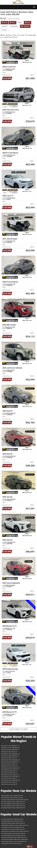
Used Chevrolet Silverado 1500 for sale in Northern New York (14, 840)
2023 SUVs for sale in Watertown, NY (10, 762)
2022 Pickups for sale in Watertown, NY (10, 776)
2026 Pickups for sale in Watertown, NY (10, 747)
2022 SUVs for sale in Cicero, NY (9, 772)
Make (20, 22)
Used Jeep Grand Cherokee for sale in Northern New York (15, 831)
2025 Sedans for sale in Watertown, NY (10, 753)
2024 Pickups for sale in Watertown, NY (10, 759)
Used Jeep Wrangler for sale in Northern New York (13, 835)
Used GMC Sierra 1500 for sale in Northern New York (13, 837)
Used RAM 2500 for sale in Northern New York (12, 821)
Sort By (4, 30)
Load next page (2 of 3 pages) (18, 729)
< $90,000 (25, 26)
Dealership (14, 26)
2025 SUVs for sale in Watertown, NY (10, 749)
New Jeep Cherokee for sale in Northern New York (13, 805)
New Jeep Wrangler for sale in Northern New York (13, 803)
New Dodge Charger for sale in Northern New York (13, 807)
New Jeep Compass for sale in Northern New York (13, 801)
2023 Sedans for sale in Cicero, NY (9, 770)
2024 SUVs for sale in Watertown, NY (10, 755)
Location (5, 26)
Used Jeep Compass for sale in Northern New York (13, 833)
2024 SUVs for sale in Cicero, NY (9, 757)
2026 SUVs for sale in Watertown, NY (10, 745)
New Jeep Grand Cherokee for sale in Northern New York (14, 799)
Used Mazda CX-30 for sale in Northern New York (13, 829)
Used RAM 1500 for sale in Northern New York (12, 819)
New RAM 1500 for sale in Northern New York (12, 795)
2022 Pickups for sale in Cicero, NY (9, 774)
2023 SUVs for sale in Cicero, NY (9, 764)
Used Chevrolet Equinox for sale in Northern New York (14, 841)
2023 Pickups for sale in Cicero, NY (9, 766)
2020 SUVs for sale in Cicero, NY (9, 782)
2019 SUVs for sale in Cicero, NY (9, 784)
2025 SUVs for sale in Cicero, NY (9, 751)
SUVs (12, 22)
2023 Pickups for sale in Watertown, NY (10, 768)
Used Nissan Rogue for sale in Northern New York (13, 823)
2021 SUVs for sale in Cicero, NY (9, 778)
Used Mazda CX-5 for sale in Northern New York (12, 827)
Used (4, 22)
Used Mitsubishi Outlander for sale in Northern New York (14, 825)
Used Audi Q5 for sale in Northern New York (11, 843)
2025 (27, 22)
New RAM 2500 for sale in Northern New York (12, 797)
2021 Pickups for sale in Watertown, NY (10, 780)
